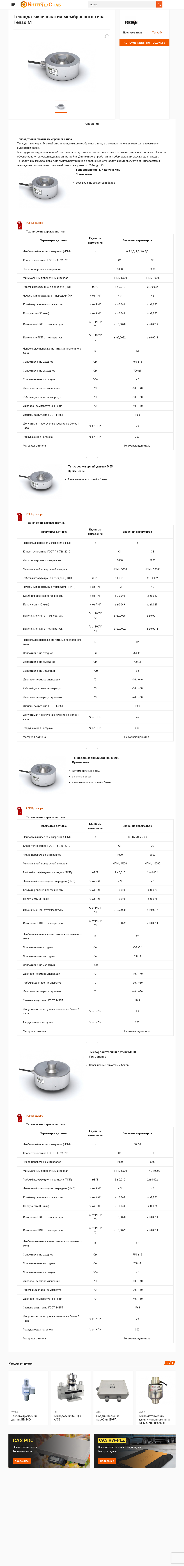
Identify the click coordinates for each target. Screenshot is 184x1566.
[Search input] (122, 4)
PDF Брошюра (34, 222)
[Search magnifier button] (159, 4)
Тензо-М (157, 32)
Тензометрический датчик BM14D (24, 1417)
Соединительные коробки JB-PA (107, 1417)
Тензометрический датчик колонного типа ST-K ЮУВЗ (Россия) (154, 1419)
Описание (92, 123)
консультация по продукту (144, 42)
